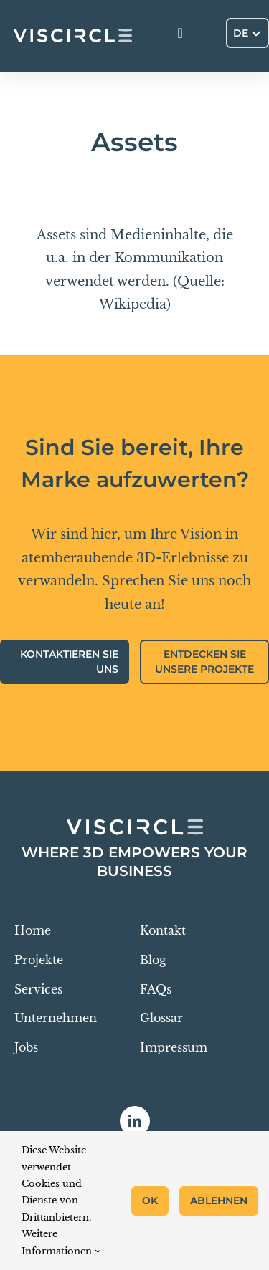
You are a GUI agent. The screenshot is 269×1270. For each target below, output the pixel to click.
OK (150, 1200)
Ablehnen (218, 1200)
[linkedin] (135, 1121)
